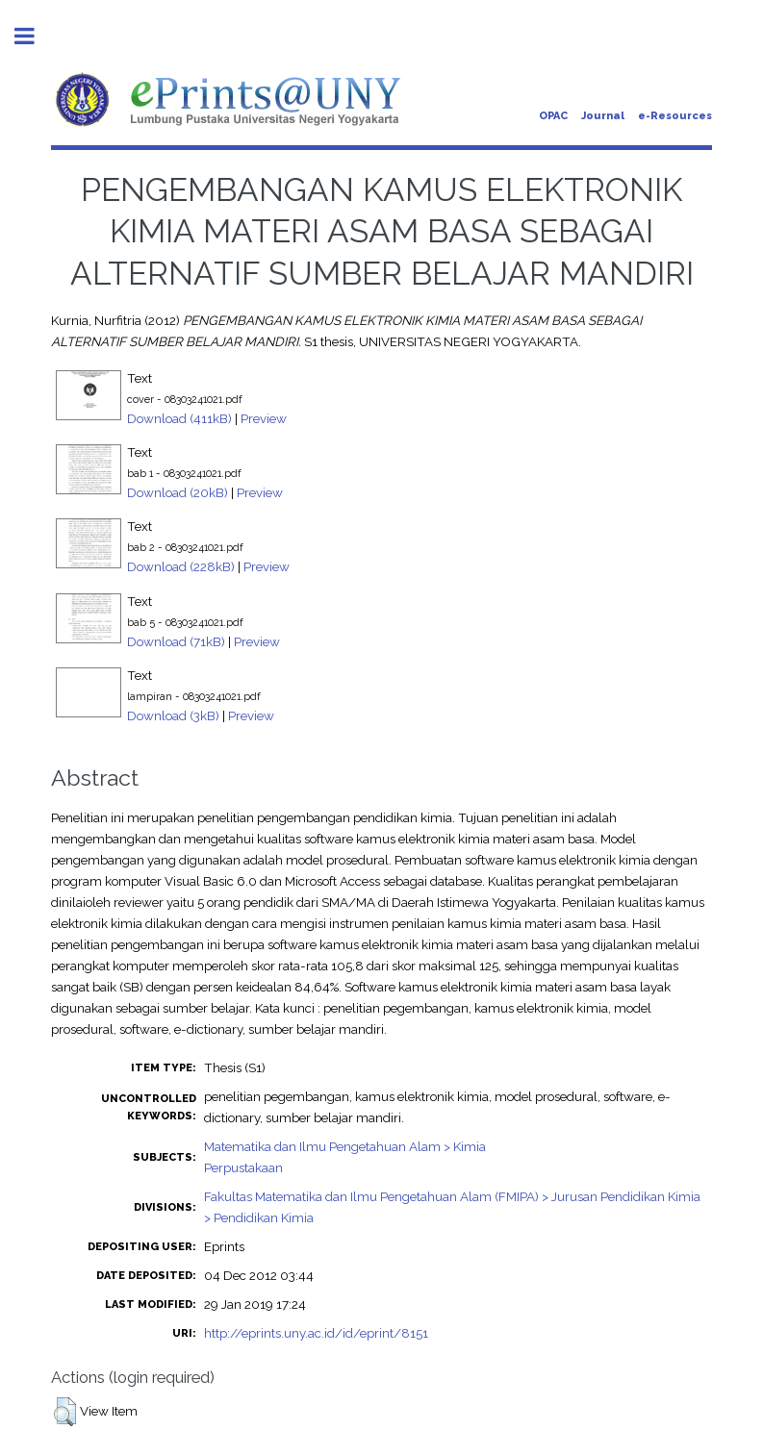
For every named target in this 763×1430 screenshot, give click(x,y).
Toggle (34, 36)
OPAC (553, 116)
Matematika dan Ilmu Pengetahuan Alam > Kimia (345, 1146)
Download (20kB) (177, 492)
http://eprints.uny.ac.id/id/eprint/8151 (316, 1333)
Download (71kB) (176, 641)
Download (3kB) (173, 715)
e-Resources (675, 116)
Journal (602, 116)
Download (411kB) (179, 418)
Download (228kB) (181, 566)
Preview (264, 418)
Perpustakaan (243, 1167)
